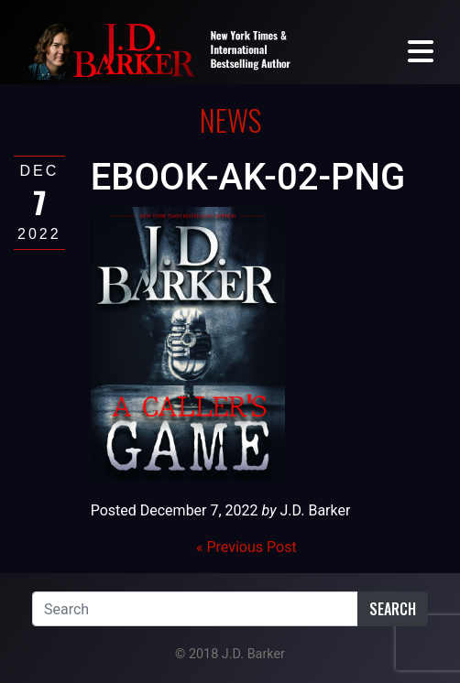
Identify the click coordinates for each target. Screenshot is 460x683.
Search (392, 609)
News (230, 119)
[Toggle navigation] (420, 50)
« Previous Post (246, 547)
